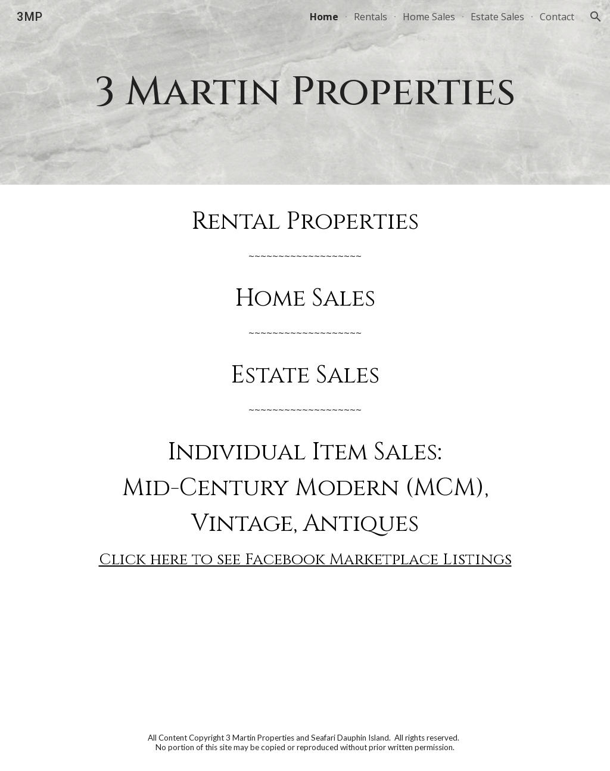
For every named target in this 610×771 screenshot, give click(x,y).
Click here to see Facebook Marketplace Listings (305, 559)
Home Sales (305, 298)
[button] (595, 16)
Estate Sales (305, 375)
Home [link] (324, 16)
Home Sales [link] (429, 16)
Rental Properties (305, 222)
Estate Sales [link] (497, 16)
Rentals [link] (370, 16)
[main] (305, 92)
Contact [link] (557, 16)
